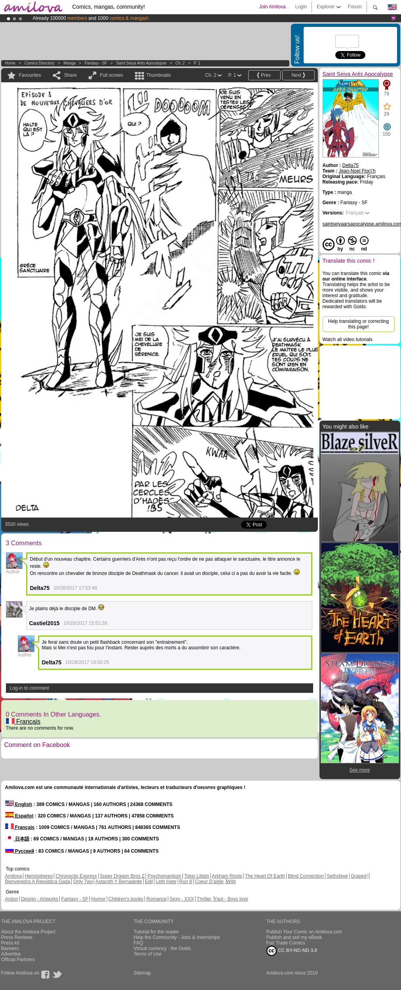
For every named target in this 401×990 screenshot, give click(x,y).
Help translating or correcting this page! (358, 324)
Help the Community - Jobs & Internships (177, 937)
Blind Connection (306, 876)
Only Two (83, 881)
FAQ (138, 943)
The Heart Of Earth (265, 876)
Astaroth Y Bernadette (118, 881)
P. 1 (197, 63)
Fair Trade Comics (285, 943)
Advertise (11, 954)
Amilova (13, 876)
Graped (359, 876)
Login (301, 6)
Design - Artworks (39, 899)
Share (70, 75)
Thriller (205, 899)
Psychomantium (164, 876)
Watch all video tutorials (347, 339)
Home (10, 63)
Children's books (125, 899)
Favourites (30, 75)
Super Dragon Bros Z (122, 876)
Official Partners (18, 959)
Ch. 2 (180, 63)
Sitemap (142, 973)
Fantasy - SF (95, 63)
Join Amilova (272, 6)
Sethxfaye (337, 876)
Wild (231, 881)
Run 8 (185, 881)
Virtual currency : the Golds (162, 948)
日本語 (17, 839)
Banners (10, 948)
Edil (149, 881)
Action (11, 899)
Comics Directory (40, 63)
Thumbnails (158, 75)
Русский (19, 851)
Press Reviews (16, 937)
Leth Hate (166, 881)
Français (23, 721)
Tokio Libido (196, 876)
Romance (156, 899)
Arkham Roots (227, 876)
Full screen (111, 75)
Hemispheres (39, 876)
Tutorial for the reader (156, 932)
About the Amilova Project (28, 932)
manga (69, 63)
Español (19, 816)
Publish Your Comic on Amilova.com (304, 932)
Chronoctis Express (76, 876)
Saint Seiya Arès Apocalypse (141, 63)
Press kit (10, 943)
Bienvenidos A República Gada (37, 881)
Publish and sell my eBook (294, 937)
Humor (98, 899)
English (18, 804)
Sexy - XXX (181, 899)
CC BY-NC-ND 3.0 (291, 951)
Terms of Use (148, 954)
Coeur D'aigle (210, 881)
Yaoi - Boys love (231, 899)
